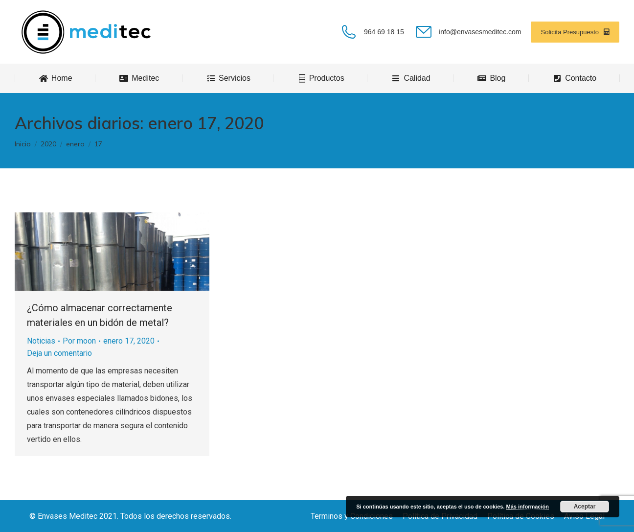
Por (79, 341)
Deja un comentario (59, 353)
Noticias (41, 341)
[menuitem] (55, 78)
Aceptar (585, 506)
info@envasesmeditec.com (467, 32)
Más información (527, 506)
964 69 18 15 (371, 32)
